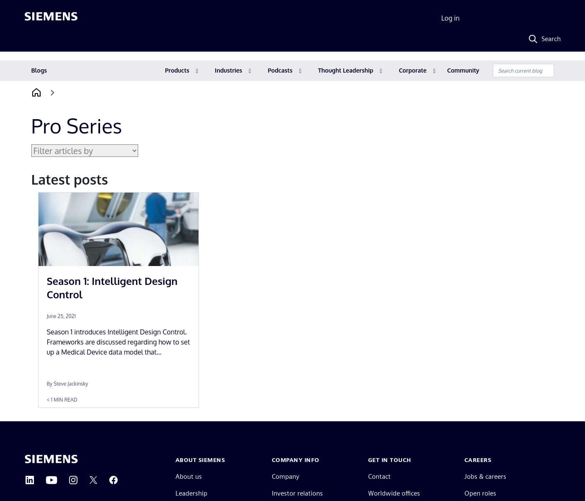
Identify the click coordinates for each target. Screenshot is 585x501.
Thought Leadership (346, 70)
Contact (379, 476)
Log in (450, 18)
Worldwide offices (394, 493)
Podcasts (280, 70)
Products (177, 70)
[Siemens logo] (51, 18)
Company (285, 476)
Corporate (412, 70)
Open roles (480, 493)
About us (188, 476)
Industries (228, 70)
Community (463, 70)
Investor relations (297, 493)
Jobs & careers (485, 476)
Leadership (191, 493)
